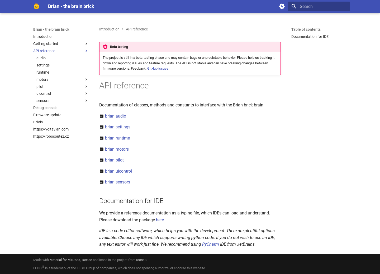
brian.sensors (117, 182)
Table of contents (306, 29)
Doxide (87, 260)
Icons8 (141, 260)
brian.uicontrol (118, 171)
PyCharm (210, 244)
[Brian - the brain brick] (36, 6)
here (160, 219)
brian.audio (115, 116)
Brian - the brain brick (51, 29)
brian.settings (117, 126)
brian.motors (117, 149)
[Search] (319, 6)
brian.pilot (114, 160)
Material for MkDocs (65, 260)
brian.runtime (117, 138)
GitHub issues (157, 68)
